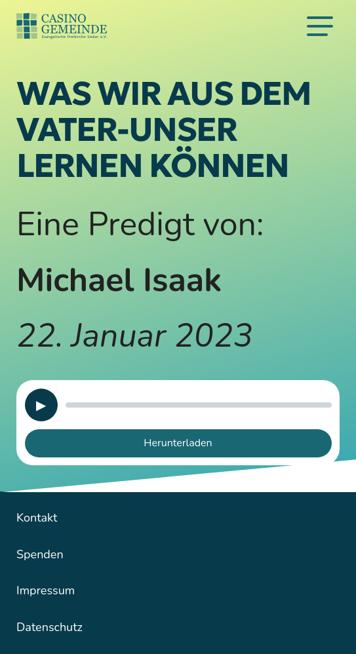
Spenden (40, 554)
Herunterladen (178, 443)
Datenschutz (49, 627)
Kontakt (36, 518)
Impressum (45, 590)
